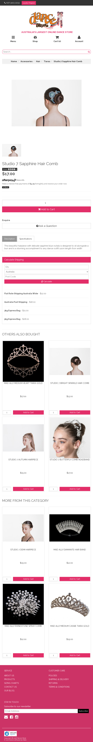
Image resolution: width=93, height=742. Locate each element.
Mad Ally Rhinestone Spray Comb (23, 626)
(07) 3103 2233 (12, 3)
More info (13, 180)
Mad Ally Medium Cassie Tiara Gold (69, 626)
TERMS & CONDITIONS (59, 687)
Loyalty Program (29, 3)
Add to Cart (46, 209)
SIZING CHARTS (11, 683)
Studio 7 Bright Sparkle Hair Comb (69, 383)
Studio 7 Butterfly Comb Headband (70, 459)
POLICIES (53, 675)
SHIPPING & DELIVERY (59, 679)
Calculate (46, 281)
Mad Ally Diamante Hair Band (70, 549)
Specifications (25, 239)
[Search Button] (89, 52)
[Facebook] (11, 717)
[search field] (44, 52)
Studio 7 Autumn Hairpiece (23, 459)
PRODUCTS (9, 679)
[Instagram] (16, 717)
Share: (10, 169)
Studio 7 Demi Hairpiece (23, 549)
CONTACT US (10, 687)
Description (9, 239)
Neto (24, 740)
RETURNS (53, 683)
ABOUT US (9, 675)
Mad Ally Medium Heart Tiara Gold (23, 383)
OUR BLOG (9, 691)
